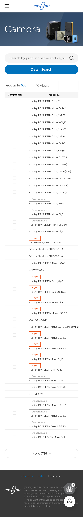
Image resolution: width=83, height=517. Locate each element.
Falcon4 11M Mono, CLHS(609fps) (46, 256)
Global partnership (33, 476)
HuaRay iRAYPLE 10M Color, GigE (46, 281)
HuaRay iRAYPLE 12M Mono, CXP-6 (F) (48, 185)
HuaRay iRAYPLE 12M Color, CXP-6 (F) (48, 192)
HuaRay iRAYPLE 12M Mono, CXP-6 (47, 143)
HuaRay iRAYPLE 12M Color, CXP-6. (47, 136)
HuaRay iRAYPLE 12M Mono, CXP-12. (47, 108)
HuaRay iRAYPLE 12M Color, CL (45, 101)
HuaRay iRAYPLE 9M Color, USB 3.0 (47, 348)
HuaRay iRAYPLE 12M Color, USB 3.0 (47, 203)
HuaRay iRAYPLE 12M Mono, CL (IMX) (48, 164)
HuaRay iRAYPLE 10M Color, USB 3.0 (47, 292)
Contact (57, 476)
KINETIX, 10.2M (36, 270)
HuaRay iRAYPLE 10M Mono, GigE (46, 302)
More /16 (41, 453)
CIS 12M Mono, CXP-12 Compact (45, 242)
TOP (70, 502)
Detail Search (41, 69)
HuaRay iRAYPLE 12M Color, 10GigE (47, 150)
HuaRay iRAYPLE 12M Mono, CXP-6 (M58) (50, 178)
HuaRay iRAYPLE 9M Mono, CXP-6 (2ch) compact (54, 327)
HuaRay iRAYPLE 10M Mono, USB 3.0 (48, 313)
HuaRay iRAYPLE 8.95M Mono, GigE (47, 437)
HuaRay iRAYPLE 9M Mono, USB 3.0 (47, 338)
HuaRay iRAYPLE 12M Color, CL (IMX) (48, 129)
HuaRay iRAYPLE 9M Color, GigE (45, 370)
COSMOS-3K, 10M (38, 319)
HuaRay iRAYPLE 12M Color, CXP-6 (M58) (50, 171)
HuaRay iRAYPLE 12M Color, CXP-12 (47, 115)
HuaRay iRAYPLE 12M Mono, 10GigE (47, 122)
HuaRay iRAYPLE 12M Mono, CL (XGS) (48, 157)
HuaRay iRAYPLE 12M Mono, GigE (46, 214)
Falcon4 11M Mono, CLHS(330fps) (46, 249)
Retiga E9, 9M (36, 394)
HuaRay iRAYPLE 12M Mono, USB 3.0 (48, 225)
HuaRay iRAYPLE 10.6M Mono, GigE (47, 263)
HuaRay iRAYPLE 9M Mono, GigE (46, 359)
